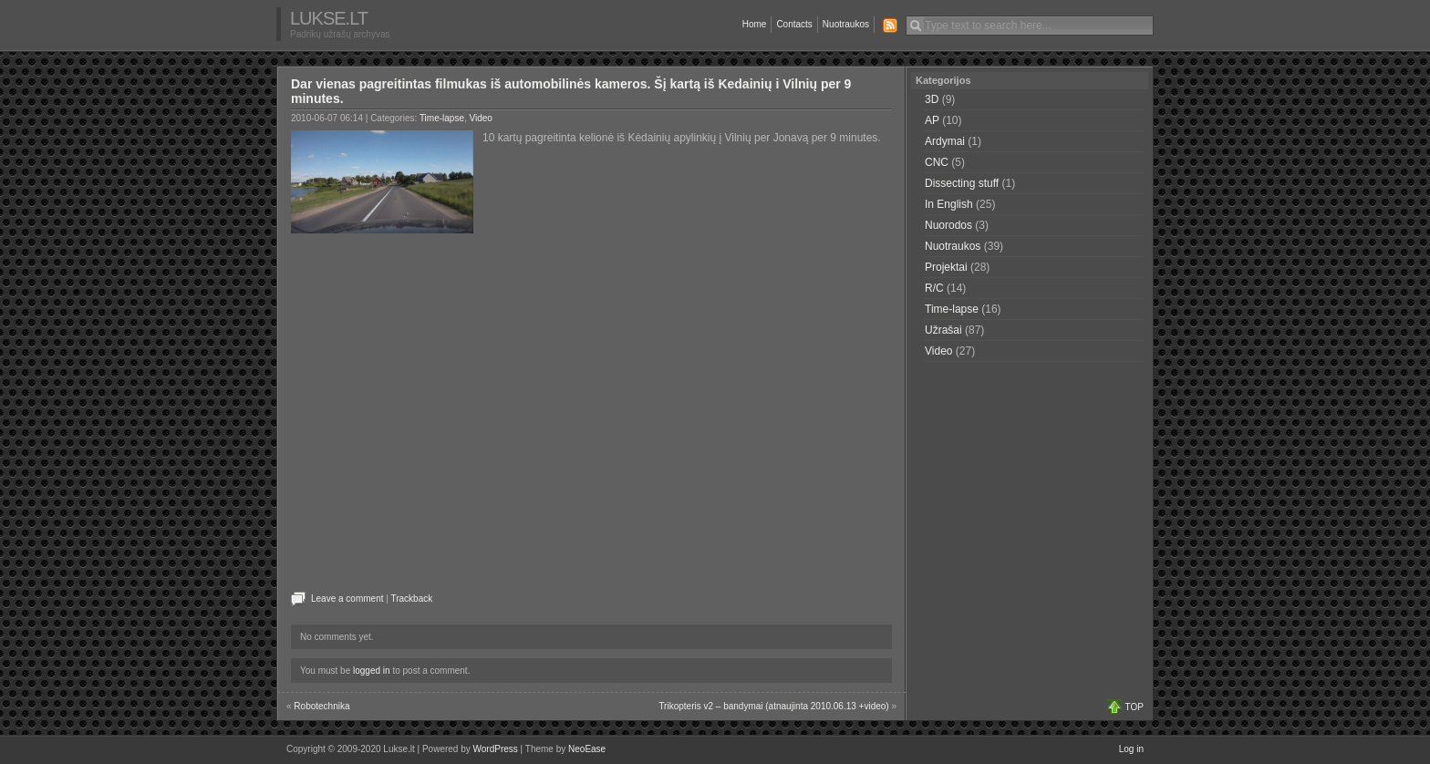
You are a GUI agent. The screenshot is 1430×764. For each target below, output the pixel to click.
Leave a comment (347, 599)
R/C (934, 288)
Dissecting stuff (962, 183)
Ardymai (945, 141)
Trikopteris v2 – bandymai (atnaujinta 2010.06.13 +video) (773, 706)
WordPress (495, 749)
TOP (1134, 707)
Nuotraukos (846, 24)
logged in (371, 671)
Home (754, 24)
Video (481, 118)
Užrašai (943, 330)
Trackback (411, 599)
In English (949, 204)
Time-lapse (442, 118)
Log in (1131, 749)
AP (932, 120)
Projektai (946, 267)
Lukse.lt (329, 18)
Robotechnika (321, 706)
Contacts (794, 24)
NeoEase (587, 749)
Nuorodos (948, 225)
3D (931, 99)
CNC (936, 162)
